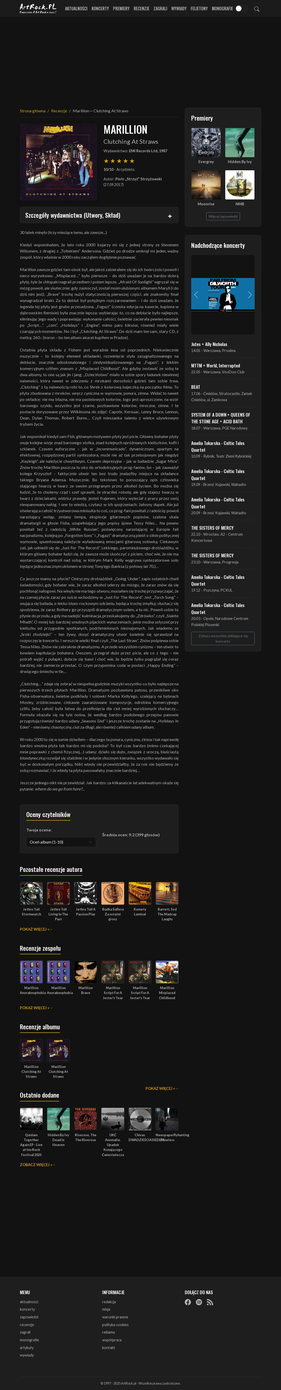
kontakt (108, 1347)
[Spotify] (199, 1302)
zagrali (25, 1332)
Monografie (222, 8)
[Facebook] (188, 1302)
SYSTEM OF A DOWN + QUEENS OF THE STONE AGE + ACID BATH (220, 418)
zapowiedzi (29, 1317)
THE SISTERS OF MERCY (212, 527)
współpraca (112, 1340)
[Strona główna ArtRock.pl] (38, 8)
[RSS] (210, 1302)
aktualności (29, 1302)
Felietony (199, 8)
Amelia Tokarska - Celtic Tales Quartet (218, 446)
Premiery (121, 8)
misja (106, 1309)
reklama (108, 1332)
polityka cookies (115, 1324)
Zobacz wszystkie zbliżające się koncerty (223, 638)
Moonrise (206, 204)
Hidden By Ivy (240, 161)
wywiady (27, 1355)
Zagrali (160, 8)
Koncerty (100, 8)
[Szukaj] (256, 8)
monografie (29, 1340)
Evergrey (206, 161)
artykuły (27, 1347)
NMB (240, 204)
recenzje (27, 1324)
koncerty (27, 1309)
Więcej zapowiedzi (223, 216)
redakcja (109, 1302)
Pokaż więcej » (34, 929)
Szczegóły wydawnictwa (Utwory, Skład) (72, 215)
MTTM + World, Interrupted (215, 365)
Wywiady (179, 8)
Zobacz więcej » (36, 1164)
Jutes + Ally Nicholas (209, 344)
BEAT (195, 386)
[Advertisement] (140, 59)
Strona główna (32, 110)
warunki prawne (115, 1317)
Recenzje (141, 8)
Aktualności (76, 8)
